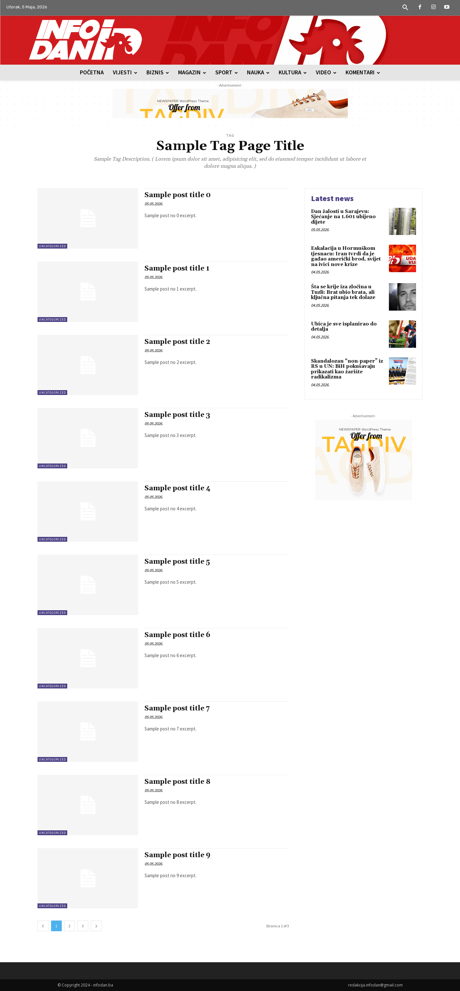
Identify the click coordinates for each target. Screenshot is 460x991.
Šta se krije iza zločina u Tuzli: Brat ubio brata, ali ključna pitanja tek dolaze (343, 292)
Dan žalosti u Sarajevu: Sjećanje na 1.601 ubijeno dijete (343, 216)
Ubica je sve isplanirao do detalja (344, 327)
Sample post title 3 (177, 415)
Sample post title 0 (177, 195)
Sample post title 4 (177, 488)
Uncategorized (52, 246)
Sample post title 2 (177, 342)
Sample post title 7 (177, 708)
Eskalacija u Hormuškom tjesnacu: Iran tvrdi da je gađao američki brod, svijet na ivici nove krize (346, 256)
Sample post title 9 (177, 855)
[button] (405, 8)
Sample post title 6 (177, 635)
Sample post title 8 (177, 782)
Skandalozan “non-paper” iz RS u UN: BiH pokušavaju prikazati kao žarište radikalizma (347, 369)
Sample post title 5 (177, 562)
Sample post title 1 (176, 268)
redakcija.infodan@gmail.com (375, 985)
